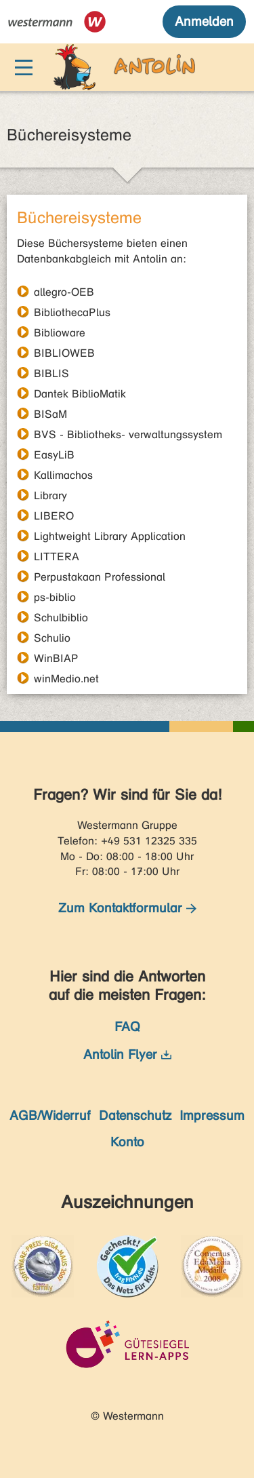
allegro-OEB (64, 292)
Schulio (52, 637)
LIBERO (54, 515)
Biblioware (59, 332)
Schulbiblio (61, 617)
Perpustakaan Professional (99, 576)
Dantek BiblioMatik (80, 393)
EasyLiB (54, 454)
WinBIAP (56, 658)
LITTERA (56, 556)
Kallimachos (63, 475)
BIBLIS (51, 373)
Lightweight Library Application (110, 536)
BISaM (50, 414)
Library (50, 495)
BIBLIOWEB (64, 353)
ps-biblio (55, 597)
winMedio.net (66, 678)
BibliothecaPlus (72, 312)
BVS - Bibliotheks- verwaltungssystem (128, 434)
